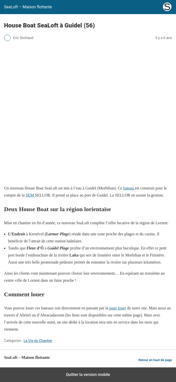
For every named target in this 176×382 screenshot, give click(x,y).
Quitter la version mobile (88, 374)
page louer (117, 308)
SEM (30, 195)
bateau (129, 188)
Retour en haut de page (155, 360)
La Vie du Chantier (38, 341)
